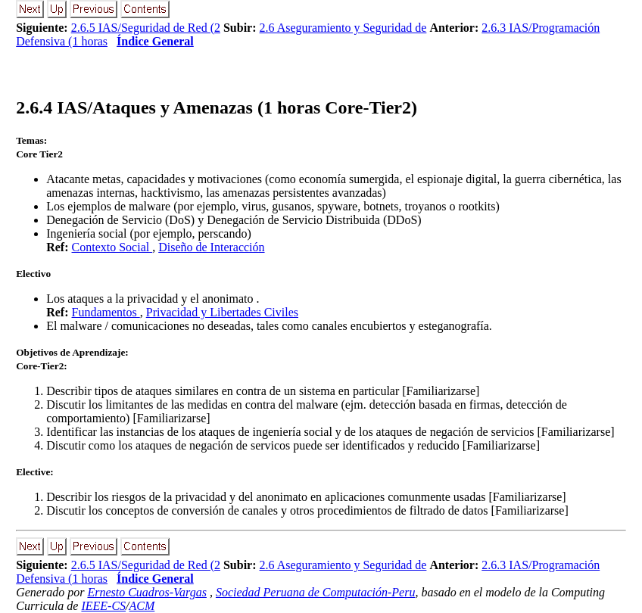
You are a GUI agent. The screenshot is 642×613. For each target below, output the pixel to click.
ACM (142, 605)
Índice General (155, 41)
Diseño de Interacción (211, 247)
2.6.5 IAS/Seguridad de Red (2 (145, 27)
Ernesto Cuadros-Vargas (147, 592)
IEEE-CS (103, 605)
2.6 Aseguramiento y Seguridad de (343, 27)
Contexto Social (112, 247)
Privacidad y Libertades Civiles (222, 312)
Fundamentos (106, 312)
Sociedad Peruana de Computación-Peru (316, 592)
